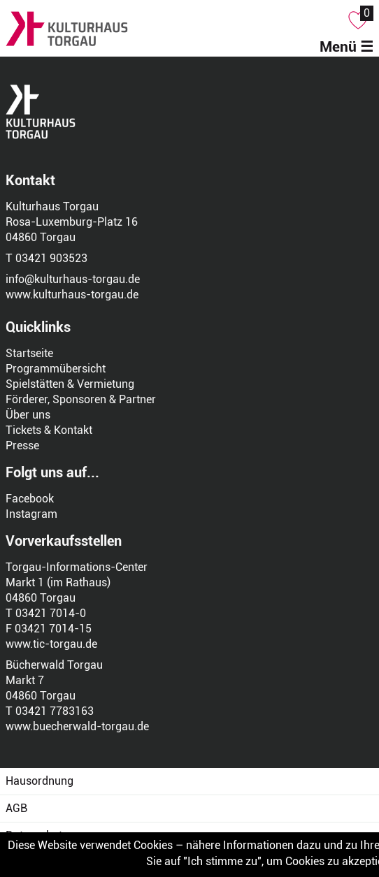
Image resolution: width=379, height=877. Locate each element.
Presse (22, 445)
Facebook (30, 498)
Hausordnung (39, 781)
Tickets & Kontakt (49, 430)
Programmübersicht (56, 368)
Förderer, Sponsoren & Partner (81, 399)
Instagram (31, 514)
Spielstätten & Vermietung (70, 384)
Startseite (29, 353)
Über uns (28, 414)
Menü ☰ (346, 46)
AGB (16, 808)
